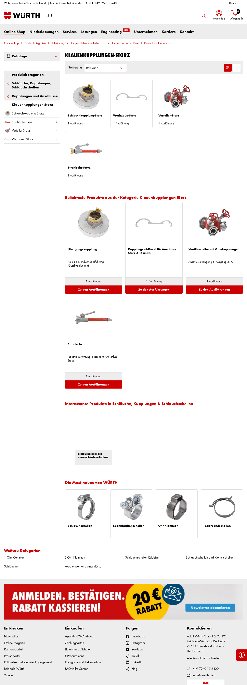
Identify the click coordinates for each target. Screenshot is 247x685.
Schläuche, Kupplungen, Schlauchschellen (75, 43)
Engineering (115, 31)
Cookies (238, 672)
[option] (93, 385)
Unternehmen (146, 32)
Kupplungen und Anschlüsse (122, 43)
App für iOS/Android (79, 584)
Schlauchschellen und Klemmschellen (210, 505)
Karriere (169, 32)
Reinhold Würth (14, 617)
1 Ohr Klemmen (14, 505)
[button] (219, 15)
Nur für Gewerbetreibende (65, 3)
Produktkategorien (35, 43)
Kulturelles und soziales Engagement (28, 610)
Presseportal (12, 604)
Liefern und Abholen (78, 597)
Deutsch (233, 3)
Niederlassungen (44, 32)
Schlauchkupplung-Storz (31, 113)
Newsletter (11, 584)
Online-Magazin (15, 591)
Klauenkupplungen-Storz (158, 43)
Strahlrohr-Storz (31, 122)
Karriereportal (13, 597)
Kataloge (32, 56)
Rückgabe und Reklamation (83, 610)
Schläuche (11, 514)
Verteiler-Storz (31, 130)
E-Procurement (74, 604)
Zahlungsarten (74, 591)
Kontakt (187, 32)
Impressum (209, 672)
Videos (8, 623)
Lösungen (89, 32)
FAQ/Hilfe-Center (76, 617)
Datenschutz (224, 672)
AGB (197, 672)
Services (70, 32)
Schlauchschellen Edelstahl (142, 505)
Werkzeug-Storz (31, 139)
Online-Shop (14, 32)
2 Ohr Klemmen (75, 505)
